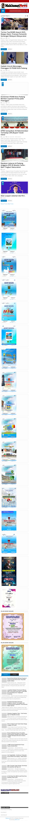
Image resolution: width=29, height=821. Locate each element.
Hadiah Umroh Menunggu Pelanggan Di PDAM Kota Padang (14, 67)
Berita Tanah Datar (10, 136)
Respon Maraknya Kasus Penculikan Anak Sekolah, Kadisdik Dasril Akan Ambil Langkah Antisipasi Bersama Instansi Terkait (17, 735)
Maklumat (8, 818)
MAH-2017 (17, 819)
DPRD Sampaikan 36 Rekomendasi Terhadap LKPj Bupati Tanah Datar (14, 133)
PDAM (8, 38)
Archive (14, 674)
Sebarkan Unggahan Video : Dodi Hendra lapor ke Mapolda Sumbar (17, 714)
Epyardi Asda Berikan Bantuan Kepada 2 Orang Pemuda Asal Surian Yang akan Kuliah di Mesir (17, 680)
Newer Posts (4, 204)
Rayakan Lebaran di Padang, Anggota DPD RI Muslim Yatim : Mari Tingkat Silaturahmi (13, 165)
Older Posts (10, 204)
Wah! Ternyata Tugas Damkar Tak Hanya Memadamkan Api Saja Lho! (17, 766)
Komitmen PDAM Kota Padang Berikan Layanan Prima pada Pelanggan (13, 99)
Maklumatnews (18, 136)
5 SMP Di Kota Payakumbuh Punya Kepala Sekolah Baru (15, 745)
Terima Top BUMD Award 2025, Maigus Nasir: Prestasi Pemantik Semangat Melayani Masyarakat (14, 34)
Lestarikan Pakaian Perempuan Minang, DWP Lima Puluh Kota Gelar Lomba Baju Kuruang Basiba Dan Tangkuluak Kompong (17, 692)
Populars (6, 674)
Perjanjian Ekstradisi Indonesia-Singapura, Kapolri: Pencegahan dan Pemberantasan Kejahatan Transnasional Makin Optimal (17, 703)
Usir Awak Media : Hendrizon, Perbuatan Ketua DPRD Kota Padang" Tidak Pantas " (17, 755)
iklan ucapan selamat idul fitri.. (13, 196)
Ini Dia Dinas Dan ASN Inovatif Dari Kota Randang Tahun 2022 (17, 776)
